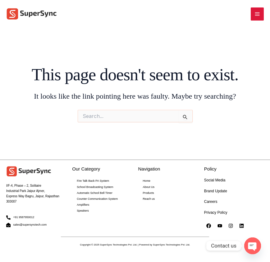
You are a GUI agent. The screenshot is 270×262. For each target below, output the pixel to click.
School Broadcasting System (92, 186)
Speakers (82, 209)
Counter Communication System (94, 197)
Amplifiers (82, 203)
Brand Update (215, 191)
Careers (210, 202)
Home (146, 181)
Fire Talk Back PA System (91, 181)
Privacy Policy (215, 212)
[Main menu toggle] (257, 14)
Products (148, 192)
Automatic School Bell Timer (92, 192)
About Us (148, 186)
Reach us (148, 197)
